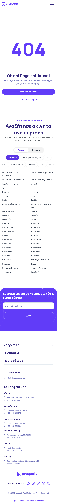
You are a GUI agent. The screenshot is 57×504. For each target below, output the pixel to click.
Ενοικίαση (36, 150)
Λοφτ (42, 164)
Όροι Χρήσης (18, 500)
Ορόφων (31, 164)
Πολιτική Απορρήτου (35, 500)
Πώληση (21, 150)
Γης (47, 158)
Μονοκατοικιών (17, 164)
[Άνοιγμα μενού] (52, 4)
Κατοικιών (13, 158)
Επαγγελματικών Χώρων (31, 158)
